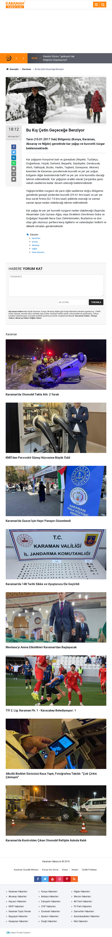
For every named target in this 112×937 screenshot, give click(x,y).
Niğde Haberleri (82, 891)
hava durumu (38, 252)
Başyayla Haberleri (18, 916)
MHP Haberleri (16, 906)
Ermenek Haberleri (50, 911)
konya (35, 241)
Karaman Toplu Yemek (20, 911)
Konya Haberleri (49, 891)
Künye (65, 870)
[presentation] (16, 58)
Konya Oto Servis (50, 870)
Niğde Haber (36, 318)
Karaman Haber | (83, 316)
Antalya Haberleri (49, 896)
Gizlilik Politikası (89, 870)
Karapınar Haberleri (18, 921)
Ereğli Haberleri (49, 921)
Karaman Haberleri (18, 891)
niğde (34, 248)
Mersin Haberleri (82, 896)
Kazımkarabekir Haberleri (86, 916)
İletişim (75, 870)
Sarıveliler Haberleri (84, 911)
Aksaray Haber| (22, 318)
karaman (36, 238)
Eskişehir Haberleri (50, 901)
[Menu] (96, 4)
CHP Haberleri (48, 906)
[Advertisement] (56, 31)
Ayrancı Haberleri (49, 916)
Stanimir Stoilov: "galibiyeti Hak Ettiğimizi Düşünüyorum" (59, 58)
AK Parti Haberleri (83, 901)
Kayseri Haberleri (17, 901)
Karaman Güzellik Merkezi (26, 870)
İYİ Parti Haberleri (83, 906)
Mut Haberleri (81, 921)
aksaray (35, 245)
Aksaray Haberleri (18, 896)
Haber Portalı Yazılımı (20, 932)
